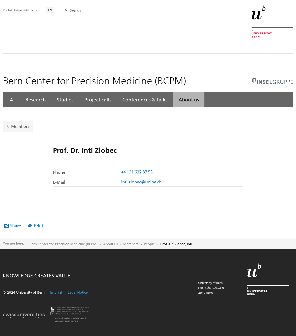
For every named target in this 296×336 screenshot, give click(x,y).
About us (189, 99)
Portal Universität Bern (20, 10)
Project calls (97, 99)
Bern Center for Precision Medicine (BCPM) (63, 244)
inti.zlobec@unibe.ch (141, 182)
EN (50, 10)
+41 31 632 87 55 (137, 172)
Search (75, 10)
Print (38, 225)
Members (20, 126)
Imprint (56, 292)
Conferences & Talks (144, 99)
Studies (65, 99)
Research (35, 99)
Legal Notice (78, 292)
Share (15, 225)
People (149, 244)
